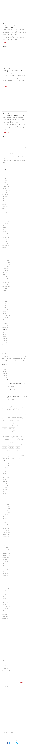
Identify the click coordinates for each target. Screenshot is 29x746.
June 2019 (4, 274)
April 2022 (4, 208)
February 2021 (5, 235)
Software (4, 338)
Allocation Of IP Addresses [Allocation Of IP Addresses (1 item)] (16, 406)
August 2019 (5, 270)
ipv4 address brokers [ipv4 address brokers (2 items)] (7, 433)
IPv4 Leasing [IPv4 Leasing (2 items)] (5, 444)
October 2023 (5, 194)
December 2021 (6, 216)
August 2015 (5, 327)
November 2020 (6, 241)
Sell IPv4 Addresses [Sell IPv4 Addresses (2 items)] (16, 458)
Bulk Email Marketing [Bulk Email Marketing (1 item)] (7, 412)
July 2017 (4, 301)
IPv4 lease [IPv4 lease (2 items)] (23, 442)
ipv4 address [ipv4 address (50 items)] (11, 428)
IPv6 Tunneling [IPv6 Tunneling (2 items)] (13, 450)
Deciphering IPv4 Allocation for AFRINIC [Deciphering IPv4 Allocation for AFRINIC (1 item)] (11, 420)
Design (4, 334)
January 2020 (5, 260)
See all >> (22, 682)
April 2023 (4, 204)
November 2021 (6, 218)
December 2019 (6, 262)
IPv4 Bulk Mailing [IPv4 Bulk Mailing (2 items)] (6, 442)
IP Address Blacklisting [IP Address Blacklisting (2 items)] (16, 425)
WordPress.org (5, 353)
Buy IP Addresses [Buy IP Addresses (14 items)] (14, 414)
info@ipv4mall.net (10, 732)
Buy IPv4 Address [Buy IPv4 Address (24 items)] (6, 417)
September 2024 (6, 175)
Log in (3, 348)
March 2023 (5, 206)
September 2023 (6, 196)
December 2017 (6, 294)
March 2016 (5, 325)
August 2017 (5, 300)
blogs (5, 46)
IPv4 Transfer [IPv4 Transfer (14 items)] (5, 450)
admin (6, 48)
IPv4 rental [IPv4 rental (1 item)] (5, 447)
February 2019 (5, 280)
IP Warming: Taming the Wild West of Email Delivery (14, 158)
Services (4, 336)
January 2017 (5, 313)
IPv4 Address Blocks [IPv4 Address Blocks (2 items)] (19, 431)
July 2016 (4, 319)
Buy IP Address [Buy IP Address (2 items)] (6, 414)
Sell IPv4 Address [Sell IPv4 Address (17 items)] (6, 458)
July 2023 (4, 198)
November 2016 (6, 315)
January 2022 (5, 214)
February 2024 (5, 186)
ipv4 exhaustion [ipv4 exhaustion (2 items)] (15, 442)
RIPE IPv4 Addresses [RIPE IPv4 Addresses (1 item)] (14, 455)
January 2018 (5, 292)
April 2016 (4, 323)
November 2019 (6, 264)
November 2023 (6, 192)
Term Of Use (5, 665)
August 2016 (5, 317)
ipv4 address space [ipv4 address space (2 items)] (6, 436)
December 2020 (6, 239)
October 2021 (5, 219)
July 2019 (4, 272)
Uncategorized (5, 342)
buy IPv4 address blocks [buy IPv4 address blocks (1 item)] (17, 417)
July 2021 (4, 225)
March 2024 (5, 184)
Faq (3, 660)
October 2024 (5, 173)
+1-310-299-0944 (10, 730)
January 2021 (5, 237)
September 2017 (6, 298)
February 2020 (5, 259)
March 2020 (5, 257)
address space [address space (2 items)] (6, 406)
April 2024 (4, 182)
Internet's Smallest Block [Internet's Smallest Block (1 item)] (7, 423)
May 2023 (4, 202)
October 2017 (5, 296)
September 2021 (6, 221)
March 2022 (5, 210)
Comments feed (6, 351)
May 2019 (4, 276)
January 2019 (5, 282)
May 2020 (4, 253)
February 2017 (5, 311)
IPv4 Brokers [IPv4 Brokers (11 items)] (21, 439)
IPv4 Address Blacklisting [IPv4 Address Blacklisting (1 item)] (8, 431)
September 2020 (6, 245)
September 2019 (6, 268)
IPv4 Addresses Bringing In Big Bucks (13, 115)
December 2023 (6, 190)
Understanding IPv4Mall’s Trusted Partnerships (13, 156)
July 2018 (4, 288)
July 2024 (4, 178)
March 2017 (5, 309)
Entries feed (5, 349)
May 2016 (4, 321)
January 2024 (5, 188)
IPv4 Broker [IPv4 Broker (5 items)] (14, 439)
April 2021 (4, 231)
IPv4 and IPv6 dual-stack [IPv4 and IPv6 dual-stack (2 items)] (18, 436)
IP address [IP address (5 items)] (17, 423)
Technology (5, 340)
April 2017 (4, 307)
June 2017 (4, 303)
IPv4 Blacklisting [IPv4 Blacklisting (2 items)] (6, 439)
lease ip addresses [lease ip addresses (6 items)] (6, 453)
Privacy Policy (5, 668)
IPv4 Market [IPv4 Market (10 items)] (12, 444)
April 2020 (4, 255)
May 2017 (4, 305)
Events (4, 664)
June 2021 (4, 227)
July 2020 (4, 249)
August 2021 (5, 223)
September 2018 (6, 286)
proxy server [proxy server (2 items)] (5, 455)
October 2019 (5, 266)
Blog (4, 661)
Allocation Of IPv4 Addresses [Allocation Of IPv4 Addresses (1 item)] (8, 409)
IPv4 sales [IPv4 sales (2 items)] (18, 447)
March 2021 (5, 233)
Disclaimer (5, 667)
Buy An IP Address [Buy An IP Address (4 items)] (17, 412)
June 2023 (4, 200)
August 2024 (5, 177)
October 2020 (5, 243)
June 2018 (4, 290)
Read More (6, 42)
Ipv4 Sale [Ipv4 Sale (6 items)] (11, 447)
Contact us (5, 663)
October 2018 (5, 284)
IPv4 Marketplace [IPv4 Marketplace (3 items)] (21, 444)
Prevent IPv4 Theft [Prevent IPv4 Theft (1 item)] (16, 453)
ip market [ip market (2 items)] (5, 428)
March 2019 (5, 278)
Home (4, 658)
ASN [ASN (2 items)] (18, 409)
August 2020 (5, 247)
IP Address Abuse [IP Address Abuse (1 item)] (6, 425)
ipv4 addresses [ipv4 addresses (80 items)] (17, 433)
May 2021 (4, 229)
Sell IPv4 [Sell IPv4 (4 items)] (23, 455)
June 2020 (4, 251)
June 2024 (4, 180)
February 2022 (5, 212)
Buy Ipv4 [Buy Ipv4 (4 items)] (22, 414)
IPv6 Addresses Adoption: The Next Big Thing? (12, 164)
